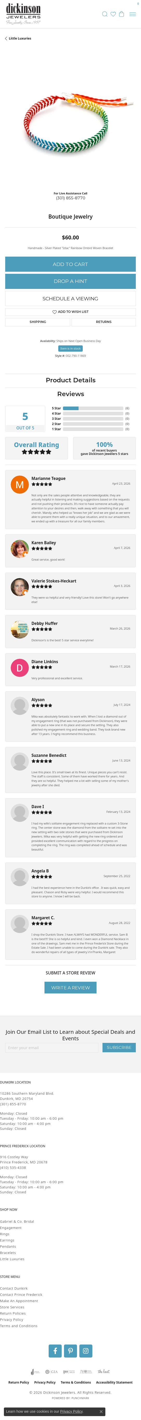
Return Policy (18, 1382)
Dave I (37, 806)
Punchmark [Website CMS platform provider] (80, 1398)
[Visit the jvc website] (86, 1372)
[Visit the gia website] (51, 1372)
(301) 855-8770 (70, 197)
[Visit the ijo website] (69, 1372)
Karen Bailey (43, 542)
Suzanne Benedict (48, 755)
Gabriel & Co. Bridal (17, 1221)
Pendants (8, 1246)
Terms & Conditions (76, 1382)
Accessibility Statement (114, 1382)
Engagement (11, 1227)
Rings (4, 1234)
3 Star (56, 418)
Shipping (38, 322)
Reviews (70, 394)
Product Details (70, 381)
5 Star (56, 408)
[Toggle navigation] (132, 14)
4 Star (56, 413)
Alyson (38, 699)
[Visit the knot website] (103, 1372)
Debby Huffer (44, 623)
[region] (70, 121)
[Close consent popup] (101, 1411)
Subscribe (119, 1047)
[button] (105, 14)
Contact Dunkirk (14, 1288)
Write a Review (70, 987)
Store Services (12, 1307)
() (127, 408)
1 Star (56, 429)
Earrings (7, 1240)
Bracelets (8, 1252)
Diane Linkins (44, 661)
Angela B (40, 870)
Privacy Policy (11, 1319)
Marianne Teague (48, 478)
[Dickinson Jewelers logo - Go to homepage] (23, 14)
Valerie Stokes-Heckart (53, 581)
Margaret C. (43, 917)
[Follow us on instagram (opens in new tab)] (85, 1351)
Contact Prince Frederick (21, 1294)
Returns (104, 322)
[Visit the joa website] (35, 1372)
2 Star (56, 424)
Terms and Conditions (18, 1325)
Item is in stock (70, 348)
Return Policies (13, 1313)
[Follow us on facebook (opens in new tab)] (55, 1351)
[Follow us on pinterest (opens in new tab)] (70, 1351)
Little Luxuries (20, 38)
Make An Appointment (19, 1300)
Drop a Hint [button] (70, 281)
